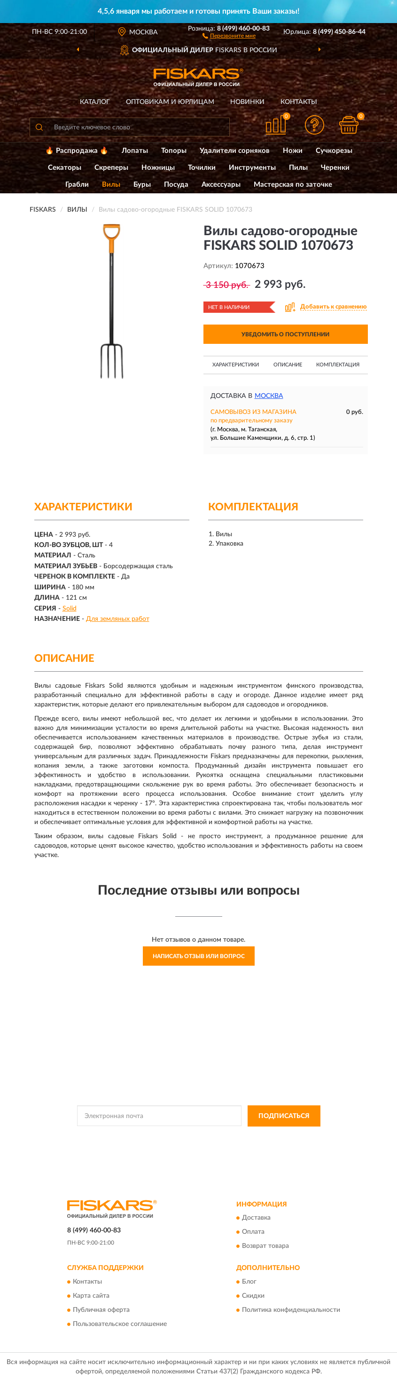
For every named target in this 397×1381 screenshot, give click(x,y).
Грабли (77, 184)
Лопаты (135, 150)
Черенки (335, 167)
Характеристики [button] (235, 364)
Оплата (253, 1232)
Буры (142, 184)
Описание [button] (287, 364)
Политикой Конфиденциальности (244, 1137)
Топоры (174, 150)
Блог (249, 1281)
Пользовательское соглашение (120, 1324)
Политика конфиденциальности (291, 1310)
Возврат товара (265, 1246)
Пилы (298, 167)
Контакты (298, 102)
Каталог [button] (95, 102)
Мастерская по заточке (293, 184)
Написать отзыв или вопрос (199, 956)
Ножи (293, 150)
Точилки (202, 167)
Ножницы (158, 167)
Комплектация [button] (337, 364)
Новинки (247, 102)
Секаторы (64, 167)
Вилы (111, 184)
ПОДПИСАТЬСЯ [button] (284, 1116)
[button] (229, 35)
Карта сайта (91, 1296)
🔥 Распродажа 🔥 (77, 150)
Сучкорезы (334, 150)
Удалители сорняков (235, 150)
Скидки (253, 1296)
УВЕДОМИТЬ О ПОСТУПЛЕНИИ (285, 334)
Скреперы (111, 167)
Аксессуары (221, 184)
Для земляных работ (117, 619)
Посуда (176, 184)
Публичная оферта (101, 1310)
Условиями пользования (189, 1145)
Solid (69, 608)
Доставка (256, 1218)
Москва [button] (269, 396)
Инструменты (252, 167)
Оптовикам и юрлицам (170, 102)
